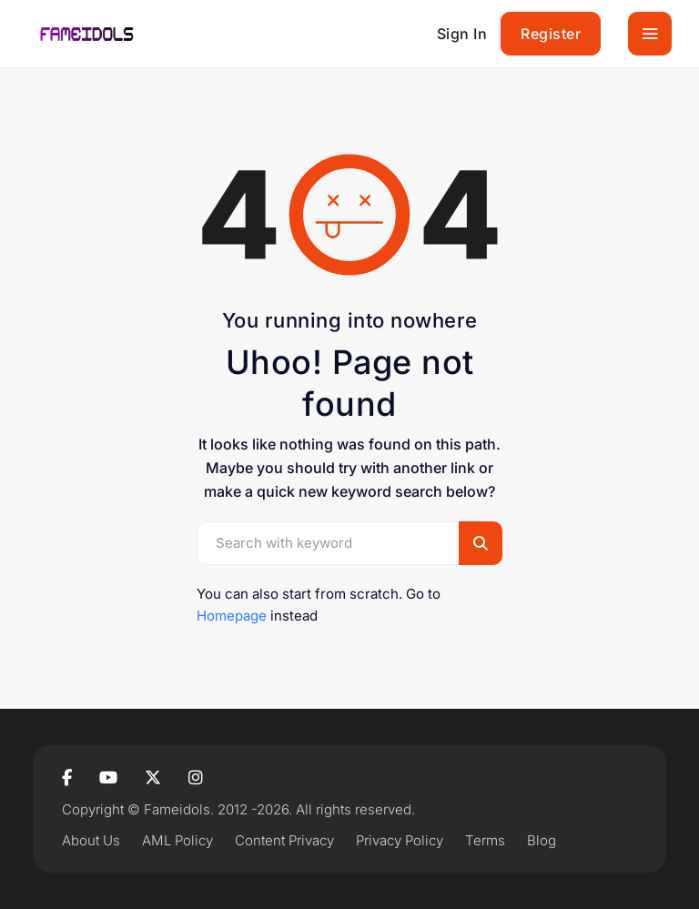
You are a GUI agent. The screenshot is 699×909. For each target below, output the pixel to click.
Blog (541, 840)
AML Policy (177, 840)
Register (551, 34)
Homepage (232, 615)
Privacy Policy (399, 840)
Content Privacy (284, 840)
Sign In (462, 34)
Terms (485, 840)
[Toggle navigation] (650, 34)
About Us (91, 840)
